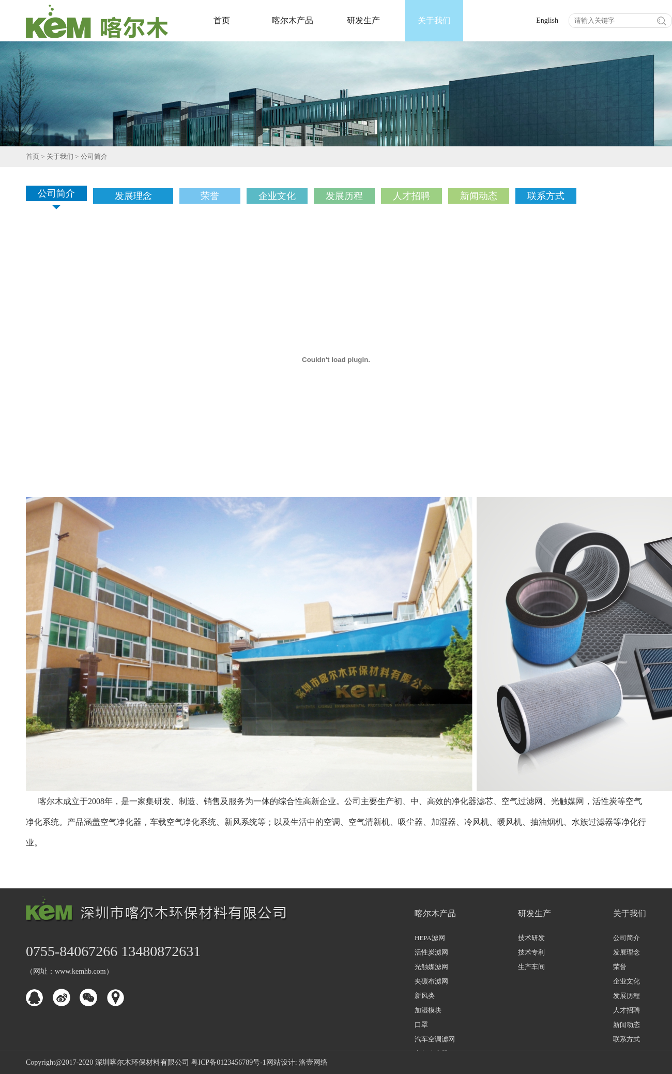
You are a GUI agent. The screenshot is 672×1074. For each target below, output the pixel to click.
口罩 (421, 1024)
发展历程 (626, 996)
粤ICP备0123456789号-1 (228, 1062)
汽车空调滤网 (435, 1039)
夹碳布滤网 (431, 981)
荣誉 (620, 967)
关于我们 (434, 20)
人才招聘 (626, 1010)
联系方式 (626, 1039)
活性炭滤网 (431, 952)
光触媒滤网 (431, 967)
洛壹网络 (313, 1062)
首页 (221, 20)
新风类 (425, 996)
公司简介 (94, 156)
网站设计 (280, 1062)
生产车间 (531, 967)
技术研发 (531, 938)
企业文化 (626, 981)
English (547, 20)
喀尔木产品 (292, 20)
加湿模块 (428, 1010)
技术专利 (531, 952)
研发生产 (363, 20)
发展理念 (626, 952)
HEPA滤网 (430, 938)
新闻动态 (626, 1024)
